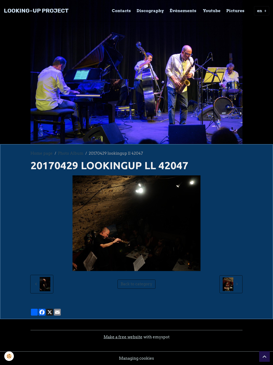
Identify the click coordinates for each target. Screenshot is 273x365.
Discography (150, 10)
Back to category (136, 284)
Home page (41, 153)
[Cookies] (9, 356)
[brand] (36, 10)
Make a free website (123, 337)
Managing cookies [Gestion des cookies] (136, 358)
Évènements (183, 10)
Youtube (211, 10)
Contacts (121, 10)
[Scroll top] (264, 356)
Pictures (235, 10)
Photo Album (70, 153)
